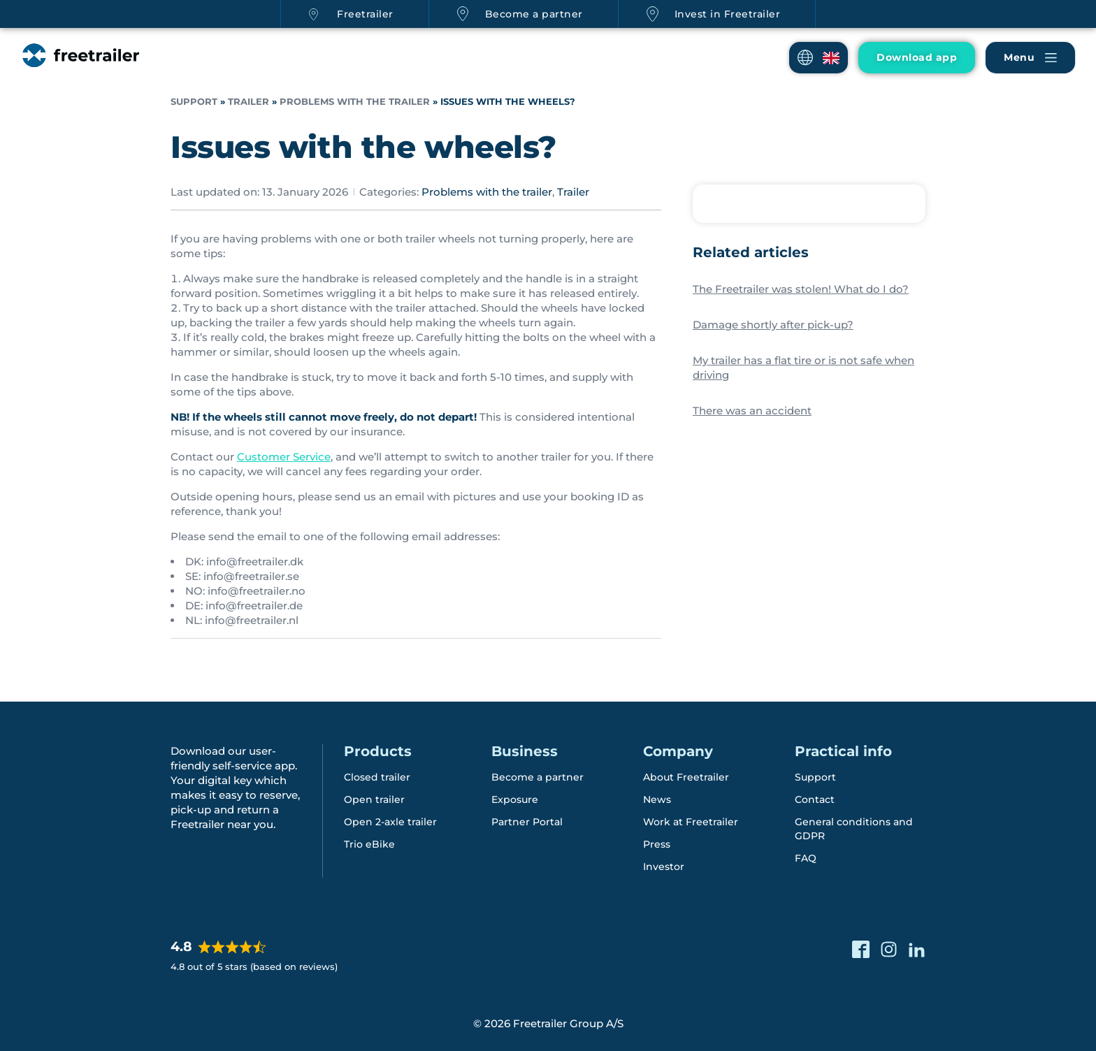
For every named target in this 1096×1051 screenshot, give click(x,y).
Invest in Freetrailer (728, 14)
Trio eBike (369, 843)
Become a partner (534, 14)
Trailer (248, 101)
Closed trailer (377, 776)
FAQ (805, 857)
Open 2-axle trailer (390, 821)
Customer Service (284, 456)
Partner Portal (527, 821)
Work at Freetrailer (690, 821)
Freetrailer (365, 14)
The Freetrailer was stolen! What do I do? (801, 289)
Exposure (514, 798)
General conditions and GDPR (854, 828)
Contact (815, 798)
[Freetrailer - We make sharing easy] (79, 69)
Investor (663, 866)
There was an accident (752, 410)
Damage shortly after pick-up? (773, 324)
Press (656, 843)
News (657, 798)
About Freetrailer (686, 776)
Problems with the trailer (355, 101)
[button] (818, 57)
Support (194, 101)
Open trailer (374, 798)
